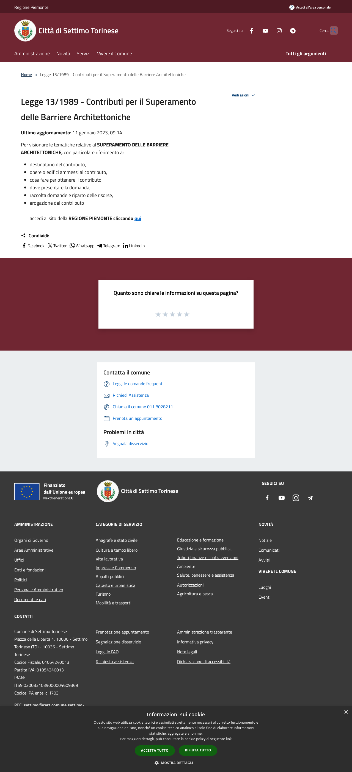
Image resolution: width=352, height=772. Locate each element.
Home (26, 74)
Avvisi (264, 560)
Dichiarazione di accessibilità (203, 661)
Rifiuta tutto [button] (198, 750)
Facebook (33, 245)
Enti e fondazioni (30, 569)
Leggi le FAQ (107, 651)
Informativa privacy (195, 641)
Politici (20, 579)
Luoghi (264, 587)
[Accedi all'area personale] (310, 7)
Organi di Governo (31, 540)
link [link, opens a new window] (229, 739)
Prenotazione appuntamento (122, 632)
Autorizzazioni (190, 585)
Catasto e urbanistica (115, 585)
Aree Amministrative (33, 550)
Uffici (19, 560)
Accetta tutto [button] (155, 750)
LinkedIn (133, 245)
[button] (176, 762)
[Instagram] (268, 30)
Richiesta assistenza (115, 661)
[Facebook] (240, 30)
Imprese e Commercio (116, 567)
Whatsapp (81, 245)
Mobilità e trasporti (113, 602)
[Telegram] (282, 30)
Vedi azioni (244, 95)
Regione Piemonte (31, 7)
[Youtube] (254, 30)
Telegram (108, 245)
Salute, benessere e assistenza (205, 575)
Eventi (264, 597)
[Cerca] (331, 30)
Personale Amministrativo (38, 589)
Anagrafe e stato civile (117, 540)
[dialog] (176, 739)
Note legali (187, 651)
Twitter (57, 245)
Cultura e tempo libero (117, 550)
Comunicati (269, 550)
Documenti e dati (30, 599)
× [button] (346, 712)
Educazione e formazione (200, 540)
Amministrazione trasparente (204, 632)
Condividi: (35, 236)
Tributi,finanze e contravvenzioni (207, 557)
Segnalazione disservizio (118, 641)
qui (137, 218)
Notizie (265, 540)
